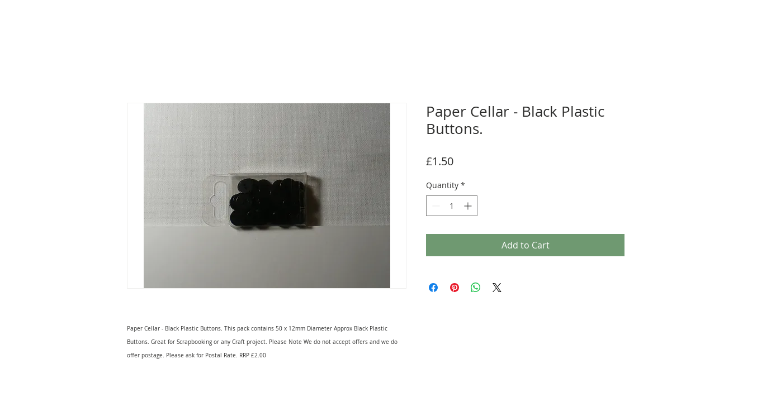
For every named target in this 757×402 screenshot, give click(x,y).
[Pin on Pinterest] (454, 287)
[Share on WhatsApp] (475, 287)
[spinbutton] (452, 206)
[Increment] (469, 206)
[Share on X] (497, 287)
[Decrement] (435, 206)
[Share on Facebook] (433, 287)
